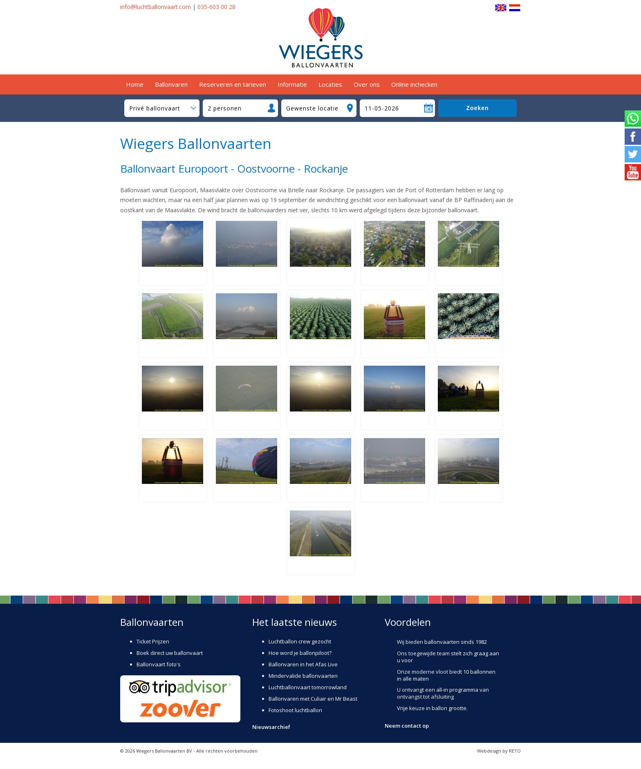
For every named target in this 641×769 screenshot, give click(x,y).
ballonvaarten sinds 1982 (455, 641)
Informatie (292, 84)
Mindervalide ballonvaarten (303, 675)
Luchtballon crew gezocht (300, 641)
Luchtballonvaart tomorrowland (308, 687)
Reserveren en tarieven (232, 84)
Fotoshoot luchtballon (295, 710)
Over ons (367, 84)
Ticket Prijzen (153, 641)
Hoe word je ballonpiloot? (300, 653)
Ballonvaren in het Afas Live (303, 664)
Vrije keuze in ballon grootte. (432, 708)
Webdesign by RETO (499, 751)
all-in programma (457, 689)
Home (134, 84)
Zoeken (477, 108)
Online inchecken (414, 84)
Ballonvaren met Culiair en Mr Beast (313, 698)
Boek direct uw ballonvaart (170, 653)
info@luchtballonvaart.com (155, 7)
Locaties (330, 84)
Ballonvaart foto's (159, 664)
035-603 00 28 (216, 7)
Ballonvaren (171, 84)
